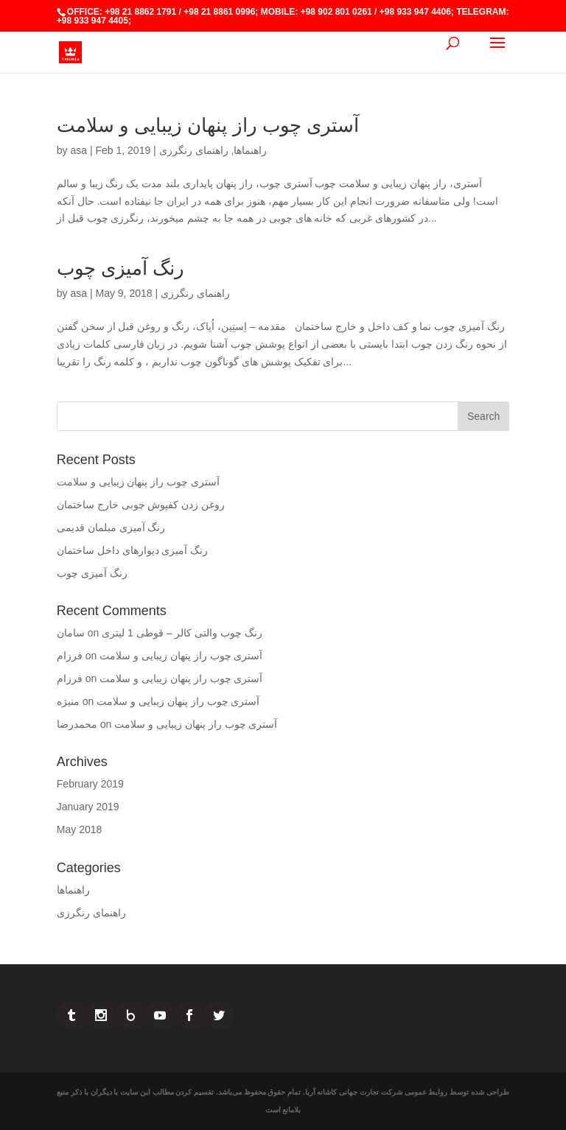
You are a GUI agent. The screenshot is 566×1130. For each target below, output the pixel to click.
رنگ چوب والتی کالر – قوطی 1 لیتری (182, 633)
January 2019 (88, 807)
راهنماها (250, 150)
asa (78, 150)
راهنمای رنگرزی (193, 150)
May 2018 (79, 829)
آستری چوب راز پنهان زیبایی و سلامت (208, 125)
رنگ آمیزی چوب (120, 268)
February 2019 (90, 784)
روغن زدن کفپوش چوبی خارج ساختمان (141, 504)
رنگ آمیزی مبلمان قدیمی (111, 527)
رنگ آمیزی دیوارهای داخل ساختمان (133, 550)
